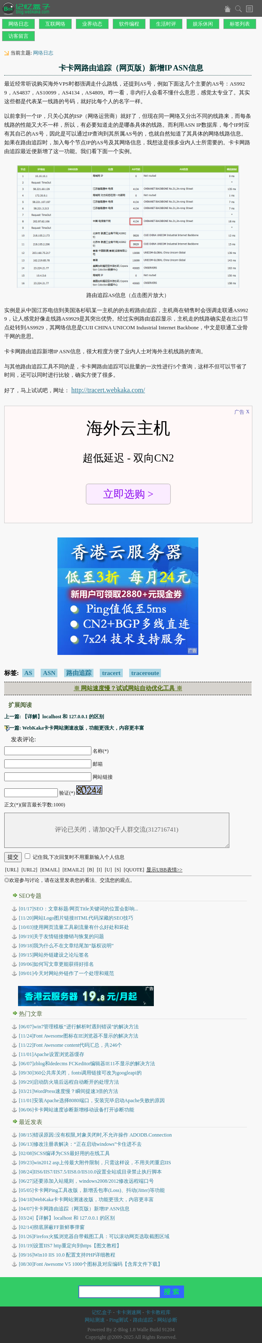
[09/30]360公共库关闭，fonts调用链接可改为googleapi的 (80, 1073)
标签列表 (240, 24)
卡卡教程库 (158, 1312)
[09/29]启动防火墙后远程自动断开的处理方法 (69, 1082)
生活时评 (166, 24)
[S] (118, 870)
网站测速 (95, 1320)
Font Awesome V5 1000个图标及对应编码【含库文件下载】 (91, 1264)
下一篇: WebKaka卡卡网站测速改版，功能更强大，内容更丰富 (74, 728)
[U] (108, 870)
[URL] (11, 870)
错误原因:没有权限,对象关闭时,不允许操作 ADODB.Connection (95, 1135)
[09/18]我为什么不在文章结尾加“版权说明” (66, 946)
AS (28, 673)
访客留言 (18, 36)
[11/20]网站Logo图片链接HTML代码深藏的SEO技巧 (76, 918)
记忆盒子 (102, 1312)
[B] (90, 870)
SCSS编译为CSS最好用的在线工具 (64, 1153)
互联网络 (55, 24)
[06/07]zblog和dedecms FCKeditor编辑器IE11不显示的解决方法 (87, 1064)
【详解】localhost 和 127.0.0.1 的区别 (67, 1218)
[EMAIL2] (73, 870)
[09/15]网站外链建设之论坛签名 (54, 955)
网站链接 (103, 777)
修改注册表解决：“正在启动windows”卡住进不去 (80, 1144)
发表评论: (23, 739)
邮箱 (98, 764)
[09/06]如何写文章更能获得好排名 (56, 964)
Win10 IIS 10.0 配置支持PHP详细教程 (67, 1255)
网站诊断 (167, 1320)
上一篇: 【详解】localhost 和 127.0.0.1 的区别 (54, 717)
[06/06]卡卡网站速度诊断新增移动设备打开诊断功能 (76, 1110)
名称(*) (101, 751)
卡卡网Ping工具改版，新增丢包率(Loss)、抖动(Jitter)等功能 (92, 1190)
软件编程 (129, 24)
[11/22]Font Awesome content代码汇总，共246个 (70, 1045)
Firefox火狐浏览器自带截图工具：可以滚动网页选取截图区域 (94, 1236)
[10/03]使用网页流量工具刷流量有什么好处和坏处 (74, 927)
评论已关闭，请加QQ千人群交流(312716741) (116, 830)
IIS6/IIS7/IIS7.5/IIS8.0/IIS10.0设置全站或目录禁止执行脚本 (90, 1172)
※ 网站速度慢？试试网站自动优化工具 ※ (128, 688)
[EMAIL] (50, 870)
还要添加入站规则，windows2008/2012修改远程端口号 (86, 1181)
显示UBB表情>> (164, 870)
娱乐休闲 (203, 24)
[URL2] (29, 870)
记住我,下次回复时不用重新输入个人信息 (79, 857)
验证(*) (67, 793)
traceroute (145, 673)
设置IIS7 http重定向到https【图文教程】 (70, 1246)
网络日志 (18, 24)
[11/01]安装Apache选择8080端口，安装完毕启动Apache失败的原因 (92, 1100)
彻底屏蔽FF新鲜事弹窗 (52, 1227)
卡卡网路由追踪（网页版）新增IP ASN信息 (74, 1209)
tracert (111, 673)
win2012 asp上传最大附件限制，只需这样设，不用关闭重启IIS (95, 1163)
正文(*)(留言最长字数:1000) (34, 805)
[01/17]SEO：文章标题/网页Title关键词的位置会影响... (78, 909)
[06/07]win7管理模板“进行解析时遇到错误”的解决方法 (79, 1027)
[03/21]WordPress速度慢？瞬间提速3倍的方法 (68, 1091)
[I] (99, 870)
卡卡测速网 (128, 1312)
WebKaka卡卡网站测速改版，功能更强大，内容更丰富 (86, 1199)
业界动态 (92, 24)
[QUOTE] (134, 870)
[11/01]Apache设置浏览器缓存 (51, 1054)
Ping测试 (118, 1320)
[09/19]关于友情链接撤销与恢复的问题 (61, 936)
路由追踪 (78, 673)
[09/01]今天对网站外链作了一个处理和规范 (66, 973)
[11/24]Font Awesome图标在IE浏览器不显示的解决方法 (78, 1036)
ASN (49, 673)
